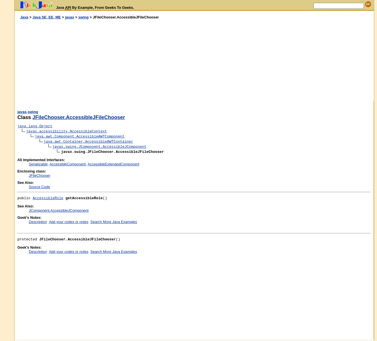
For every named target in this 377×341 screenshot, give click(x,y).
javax (69, 17)
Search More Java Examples (113, 222)
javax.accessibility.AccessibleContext (66, 131)
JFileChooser (39, 175)
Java (24, 17)
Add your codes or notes (68, 222)
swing (83, 17)
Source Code (39, 187)
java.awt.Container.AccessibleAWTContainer (88, 142)
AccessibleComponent (68, 164)
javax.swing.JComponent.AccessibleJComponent (99, 147)
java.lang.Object (34, 126)
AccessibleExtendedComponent (113, 164)
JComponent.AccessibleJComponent (59, 210)
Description (38, 222)
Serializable (38, 164)
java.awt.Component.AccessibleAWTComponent (80, 136)
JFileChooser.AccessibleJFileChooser (78, 117)
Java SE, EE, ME (46, 17)
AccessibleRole (48, 198)
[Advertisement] (104, 60)
